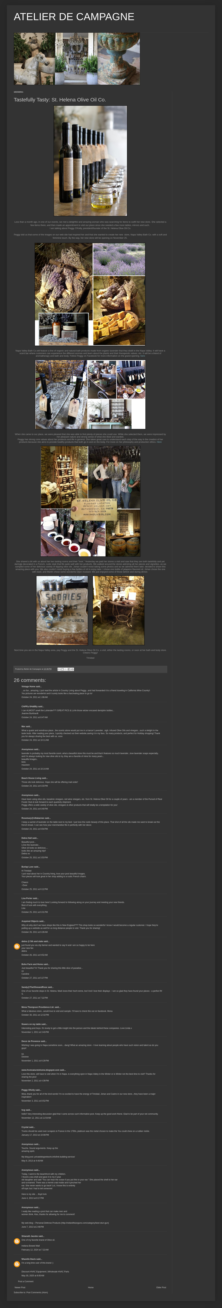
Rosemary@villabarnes (33, 818)
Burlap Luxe (27, 867)
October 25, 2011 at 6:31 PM (35, 912)
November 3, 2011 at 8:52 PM (35, 1101)
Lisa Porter (27, 898)
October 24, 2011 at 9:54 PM (35, 829)
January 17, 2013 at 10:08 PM (35, 1135)
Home (91, 1287)
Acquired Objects (30, 921)
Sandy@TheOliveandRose (34, 987)
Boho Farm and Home (32, 964)
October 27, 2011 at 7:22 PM (35, 998)
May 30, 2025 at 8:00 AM (33, 1275)
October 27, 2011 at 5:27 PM (35, 978)
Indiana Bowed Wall (31, 1246)
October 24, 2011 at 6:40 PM (35, 809)
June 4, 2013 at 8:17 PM (33, 1198)
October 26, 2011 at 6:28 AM (35, 932)
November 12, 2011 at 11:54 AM (36, 1118)
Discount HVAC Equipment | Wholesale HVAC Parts (45, 1271)
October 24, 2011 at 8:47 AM (35, 717)
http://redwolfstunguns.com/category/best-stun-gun (85, 1223)
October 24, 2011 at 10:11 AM (35, 740)
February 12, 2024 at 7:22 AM (35, 1250)
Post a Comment (25, 1281)
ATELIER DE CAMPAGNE (74, 16)
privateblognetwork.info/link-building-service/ (54, 1157)
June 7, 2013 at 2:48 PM (33, 1227)
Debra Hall (27, 838)
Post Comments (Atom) (37, 1292)
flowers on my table (31, 1024)
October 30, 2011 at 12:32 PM (35, 1015)
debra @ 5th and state (32, 941)
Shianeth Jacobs (30, 1236)
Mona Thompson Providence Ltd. (38, 1007)
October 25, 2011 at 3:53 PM (35, 857)
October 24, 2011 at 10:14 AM (35, 769)
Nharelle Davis (29, 1259)
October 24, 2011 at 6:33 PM (35, 786)
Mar (23, 726)
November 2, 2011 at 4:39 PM (35, 1080)
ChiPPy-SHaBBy (30, 706)
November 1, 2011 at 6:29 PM (35, 1061)
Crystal (25, 1127)
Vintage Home (28, 686)
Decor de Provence (31, 1041)
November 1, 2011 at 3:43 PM (35, 1032)
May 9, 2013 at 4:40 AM (32, 1161)
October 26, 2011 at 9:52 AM (35, 955)
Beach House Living (31, 778)
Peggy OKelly (28, 1090)
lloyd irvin (42, 1194)
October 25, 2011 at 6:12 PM (35, 889)
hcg (23, 1110)
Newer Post (20, 1287)
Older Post (161, 1287)
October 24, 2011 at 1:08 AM (35, 697)
